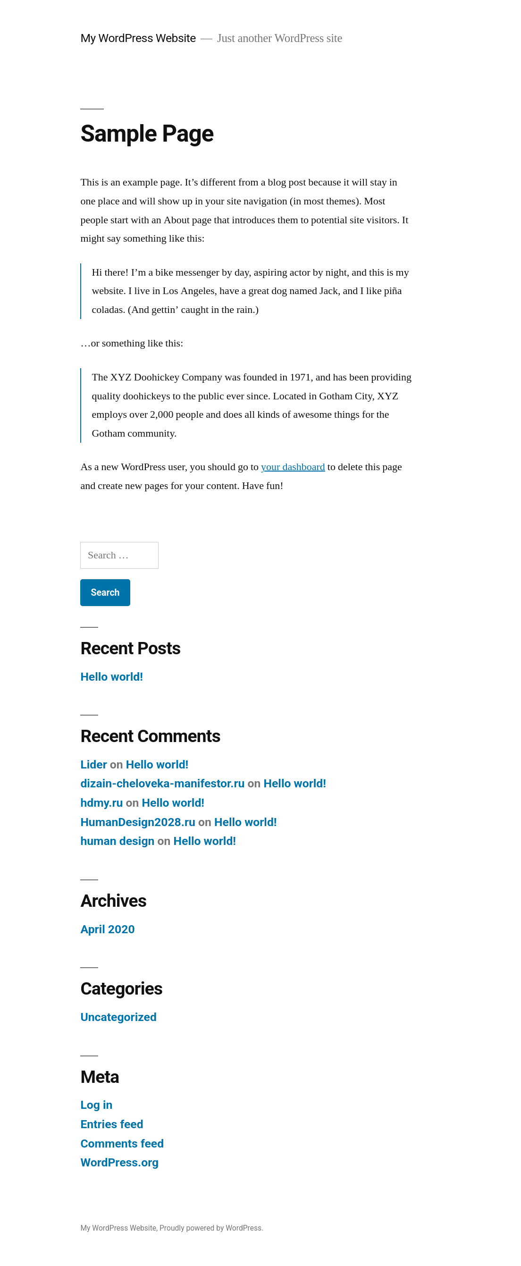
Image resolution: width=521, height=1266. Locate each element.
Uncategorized (118, 1017)
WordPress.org (119, 1162)
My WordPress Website (138, 38)
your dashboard (293, 466)
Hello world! (111, 677)
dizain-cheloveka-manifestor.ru (162, 783)
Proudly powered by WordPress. (211, 1228)
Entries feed (111, 1124)
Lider (93, 764)
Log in (96, 1105)
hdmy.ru (101, 803)
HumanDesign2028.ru (137, 822)
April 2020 (107, 929)
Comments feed (122, 1143)
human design (117, 841)
